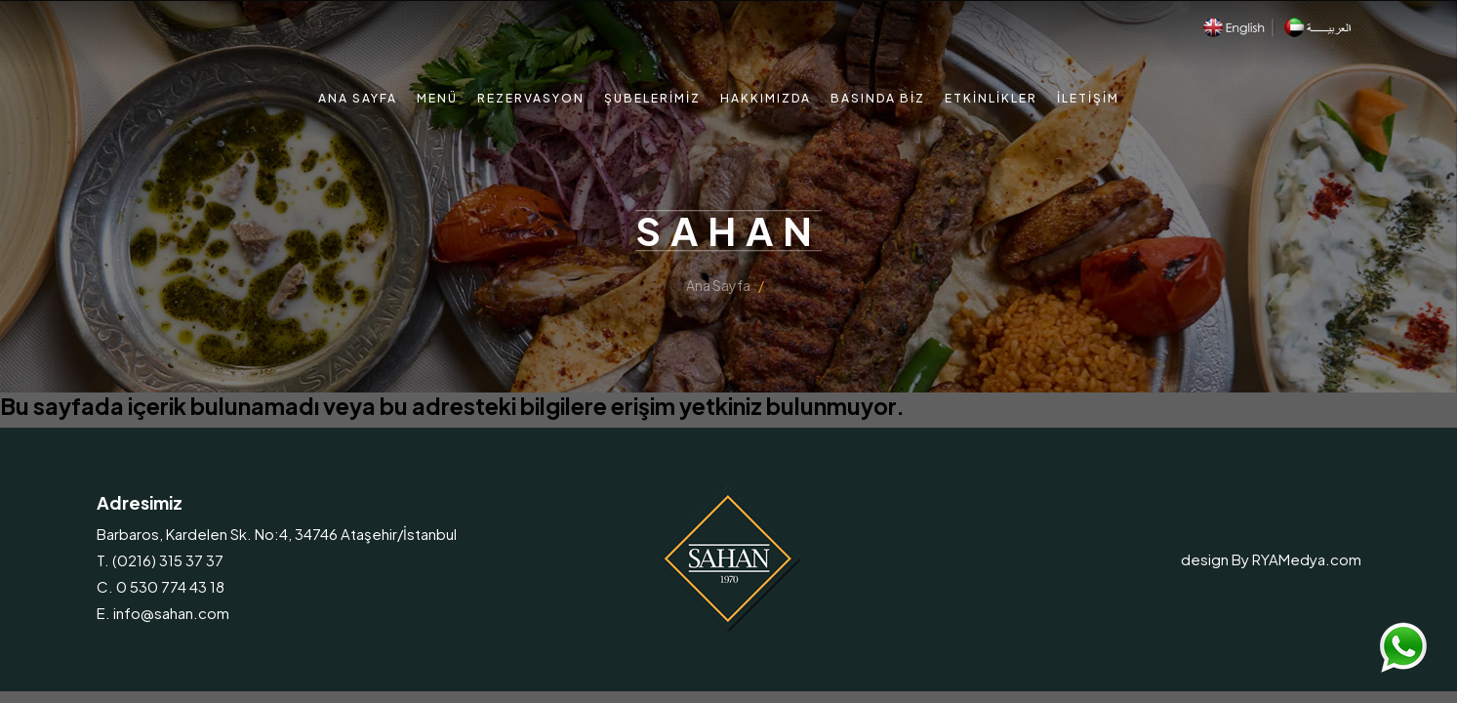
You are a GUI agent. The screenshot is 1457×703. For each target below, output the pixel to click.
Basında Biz (877, 98)
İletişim (1088, 98)
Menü (437, 98)
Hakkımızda (765, 98)
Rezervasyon (531, 98)
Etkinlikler (991, 98)
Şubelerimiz (652, 98)
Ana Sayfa (357, 98)
